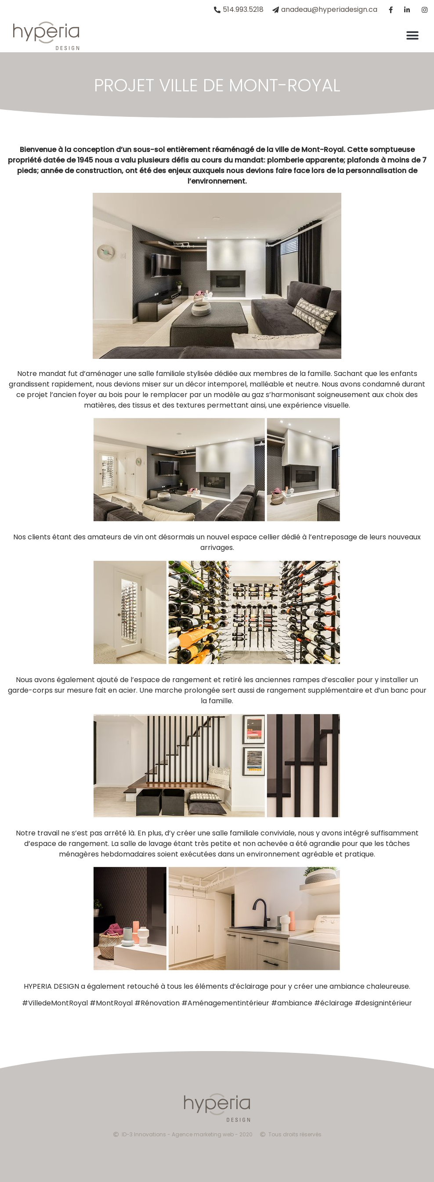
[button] (412, 36)
